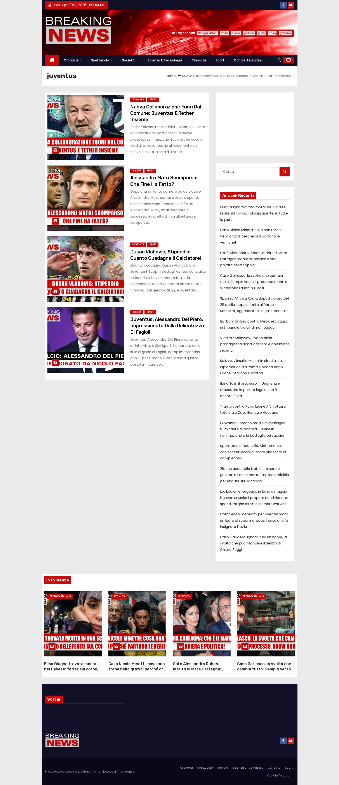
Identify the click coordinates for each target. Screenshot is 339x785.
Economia (138, 99)
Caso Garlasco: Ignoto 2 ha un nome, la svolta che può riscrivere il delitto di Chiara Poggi (253, 543)
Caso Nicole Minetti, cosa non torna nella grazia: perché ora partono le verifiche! (250, 236)
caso (272, 33)
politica (249, 33)
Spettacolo (102, 60)
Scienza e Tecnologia (165, 60)
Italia (224, 33)
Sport (220, 60)
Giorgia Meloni (207, 33)
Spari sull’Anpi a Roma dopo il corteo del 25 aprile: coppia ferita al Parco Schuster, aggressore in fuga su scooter (254, 304)
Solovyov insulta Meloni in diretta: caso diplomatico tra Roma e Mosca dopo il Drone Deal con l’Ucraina (253, 367)
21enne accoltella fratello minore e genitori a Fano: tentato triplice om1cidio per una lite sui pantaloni (254, 475)
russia (236, 33)
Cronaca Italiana (60, 596)
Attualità (119, 596)
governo (285, 33)
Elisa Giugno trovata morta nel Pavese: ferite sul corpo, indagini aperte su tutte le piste (254, 213)
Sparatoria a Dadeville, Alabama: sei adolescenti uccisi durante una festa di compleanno (253, 452)
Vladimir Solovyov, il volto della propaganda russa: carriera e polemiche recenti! (255, 344)
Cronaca (73, 60)
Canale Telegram (248, 60)
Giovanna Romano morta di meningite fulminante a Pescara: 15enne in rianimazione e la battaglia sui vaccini (252, 429)
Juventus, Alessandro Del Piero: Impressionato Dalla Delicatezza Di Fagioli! (167, 325)
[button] (279, 60)
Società (130, 60)
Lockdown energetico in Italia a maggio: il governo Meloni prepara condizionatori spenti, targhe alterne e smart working (254, 497)
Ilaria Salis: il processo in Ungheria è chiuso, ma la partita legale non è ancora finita (250, 389)
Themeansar (126, 771)
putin (261, 33)
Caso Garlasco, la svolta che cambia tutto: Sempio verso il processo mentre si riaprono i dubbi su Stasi (253, 282)
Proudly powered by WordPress (68, 771)
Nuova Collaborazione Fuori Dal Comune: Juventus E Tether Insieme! (165, 113)
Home (171, 75)
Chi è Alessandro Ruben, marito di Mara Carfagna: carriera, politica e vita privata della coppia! (253, 259)
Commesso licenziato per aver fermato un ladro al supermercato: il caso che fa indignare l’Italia (254, 520)
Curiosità (198, 60)
